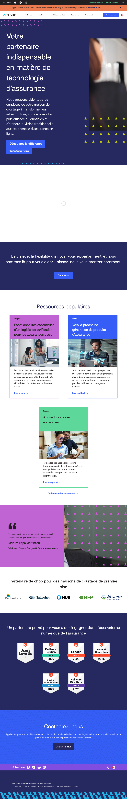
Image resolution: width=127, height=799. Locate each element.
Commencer (63, 275)
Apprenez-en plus (95, 8)
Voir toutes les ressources (63, 493)
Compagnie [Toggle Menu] (89, 15)
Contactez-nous (63, 747)
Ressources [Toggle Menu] (75, 15)
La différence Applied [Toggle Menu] (58, 15)
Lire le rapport (52, 482)
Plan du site (17, 786)
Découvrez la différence (25, 143)
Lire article (21, 393)
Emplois (75, 786)
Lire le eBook (80, 393)
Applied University (112, 2)
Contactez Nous (110, 15)
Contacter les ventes (19, 151)
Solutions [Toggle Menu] (28, 15)
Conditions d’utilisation (29, 786)
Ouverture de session (96, 2)
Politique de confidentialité (46, 786)
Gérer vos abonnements (63, 786)
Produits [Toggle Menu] (41, 15)
